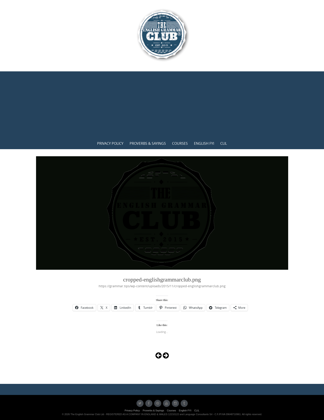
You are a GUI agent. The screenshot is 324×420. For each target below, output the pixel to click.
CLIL (223, 143)
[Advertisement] (162, 105)
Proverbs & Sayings (148, 143)
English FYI (204, 143)
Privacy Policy (110, 143)
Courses (180, 143)
